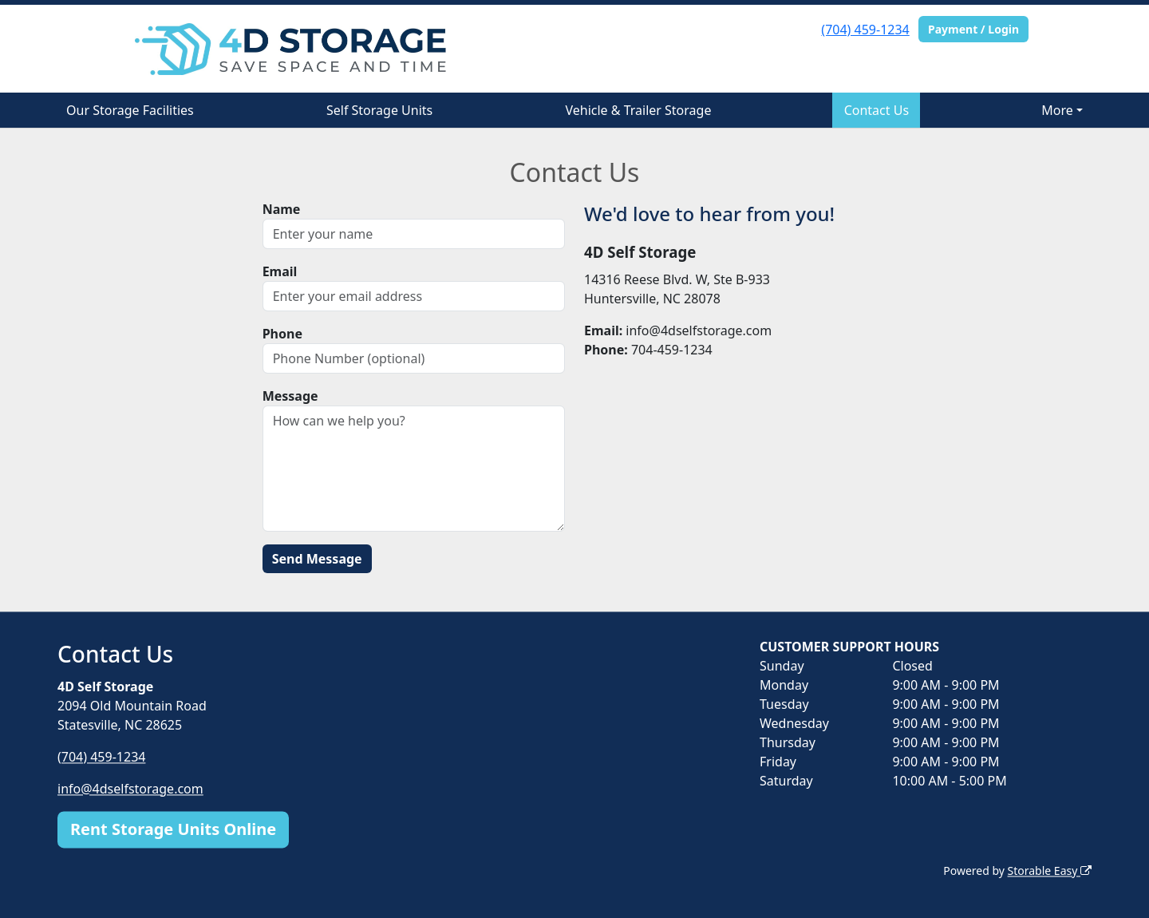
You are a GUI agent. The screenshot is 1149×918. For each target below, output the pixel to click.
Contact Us (876, 110)
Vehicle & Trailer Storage (638, 110)
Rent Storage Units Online (173, 829)
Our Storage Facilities (130, 110)
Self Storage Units (379, 110)
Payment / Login (973, 29)
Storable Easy (1050, 870)
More (1057, 110)
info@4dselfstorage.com (130, 788)
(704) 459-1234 (865, 29)
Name (282, 209)
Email (280, 271)
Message (290, 396)
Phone (282, 333)
